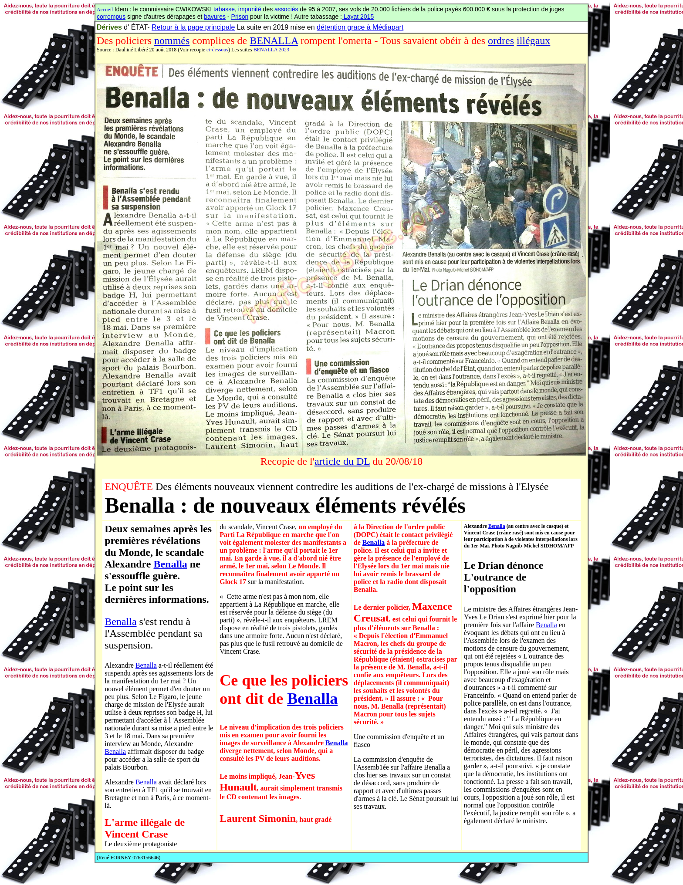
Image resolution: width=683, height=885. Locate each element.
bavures (215, 16)
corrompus (111, 16)
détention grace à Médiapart (360, 27)
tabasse (224, 9)
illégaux (533, 40)
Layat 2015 (358, 16)
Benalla (170, 564)
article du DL (342, 461)
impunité (249, 9)
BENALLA (274, 40)
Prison (240, 16)
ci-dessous (217, 50)
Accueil (105, 10)
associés (286, 9)
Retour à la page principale (193, 27)
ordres (501, 40)
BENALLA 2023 (271, 50)
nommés (171, 40)
